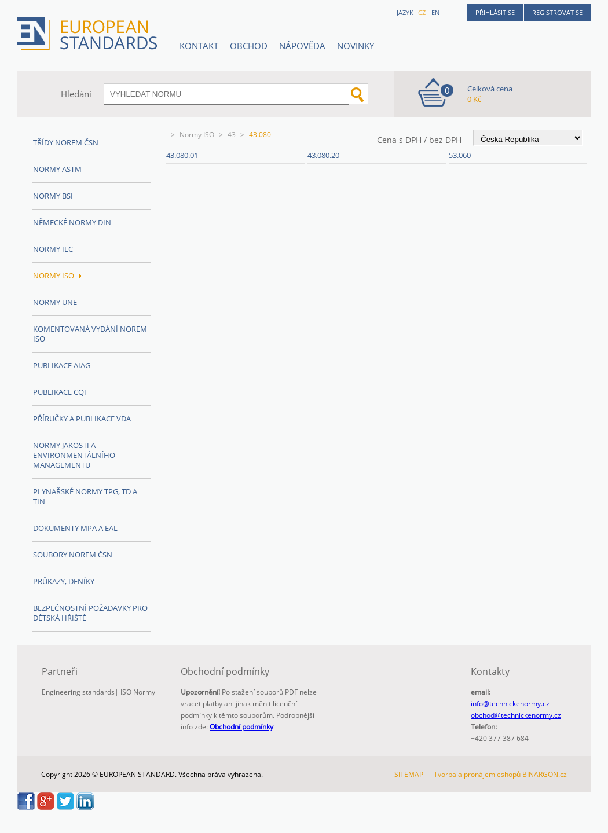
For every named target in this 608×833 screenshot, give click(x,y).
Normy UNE (55, 302)
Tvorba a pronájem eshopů (477, 774)
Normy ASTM (57, 169)
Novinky (355, 46)
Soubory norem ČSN (72, 554)
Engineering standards (78, 692)
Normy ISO (197, 135)
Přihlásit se (495, 12)
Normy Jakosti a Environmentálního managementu (74, 455)
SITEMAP (408, 774)
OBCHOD (249, 46)
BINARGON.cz (544, 774)
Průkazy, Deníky (63, 581)
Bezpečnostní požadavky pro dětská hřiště (90, 613)
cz (422, 12)
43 (232, 135)
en (435, 12)
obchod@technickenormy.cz (516, 715)
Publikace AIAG (61, 365)
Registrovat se (557, 12)
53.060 (460, 155)
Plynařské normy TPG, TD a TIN (85, 496)
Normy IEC (53, 249)
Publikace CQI (59, 392)
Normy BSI (53, 195)
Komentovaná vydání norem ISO (90, 334)
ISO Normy (137, 692)
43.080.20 (323, 155)
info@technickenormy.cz (510, 704)
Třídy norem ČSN (65, 142)
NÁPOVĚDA (302, 46)
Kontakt (199, 46)
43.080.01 (182, 155)
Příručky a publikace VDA (82, 418)
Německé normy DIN (72, 222)
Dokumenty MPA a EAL (75, 528)
